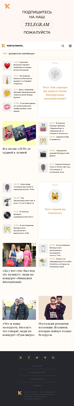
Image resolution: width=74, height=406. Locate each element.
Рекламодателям (37, 372)
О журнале (37, 366)
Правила (37, 385)
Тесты (55, 63)
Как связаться (37, 379)
